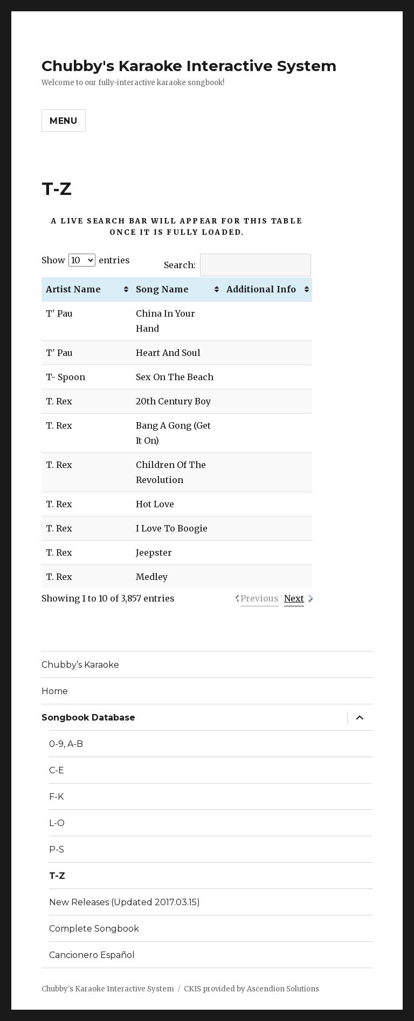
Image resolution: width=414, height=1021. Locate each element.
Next (294, 598)
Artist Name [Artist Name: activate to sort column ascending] (73, 289)
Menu (64, 121)
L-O (57, 823)
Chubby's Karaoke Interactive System (189, 66)
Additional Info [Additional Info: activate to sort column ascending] (261, 289)
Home (55, 691)
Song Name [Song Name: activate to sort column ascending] (162, 289)
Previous (259, 598)
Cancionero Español (92, 955)
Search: (237, 265)
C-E (56, 770)
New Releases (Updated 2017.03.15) (124, 902)
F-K (56, 797)
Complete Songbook (94, 929)
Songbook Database (88, 717)
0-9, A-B (66, 744)
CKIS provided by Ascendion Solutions (251, 989)
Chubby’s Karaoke (80, 665)
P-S (56, 849)
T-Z (57, 876)
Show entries (86, 260)
